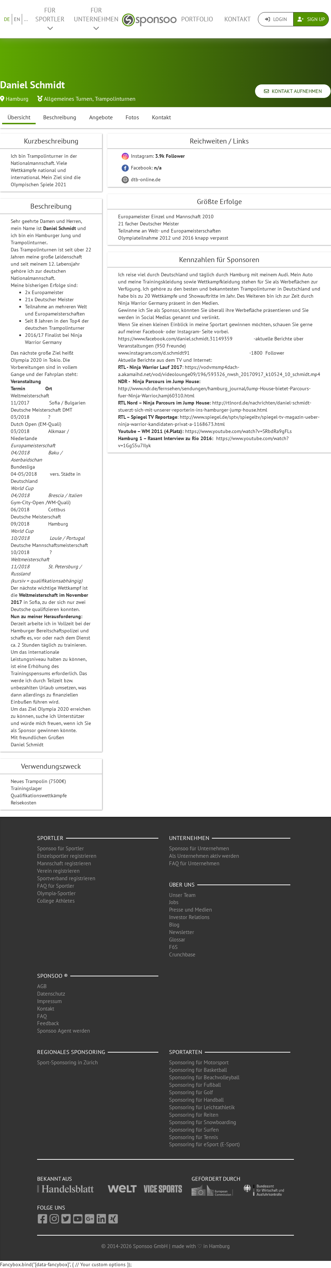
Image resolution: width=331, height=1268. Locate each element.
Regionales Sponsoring (71, 1051)
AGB (42, 986)
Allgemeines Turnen (68, 98)
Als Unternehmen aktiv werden (204, 855)
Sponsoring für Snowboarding (202, 1122)
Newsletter (181, 932)
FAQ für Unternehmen (194, 863)
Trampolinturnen (115, 98)
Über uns (182, 884)
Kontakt (237, 19)
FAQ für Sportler (55, 885)
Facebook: (142, 168)
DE (7, 19)
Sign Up (311, 19)
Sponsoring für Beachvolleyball (204, 1077)
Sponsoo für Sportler (60, 848)
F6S (173, 947)
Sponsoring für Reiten (193, 1114)
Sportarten (185, 1051)
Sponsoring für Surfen (194, 1129)
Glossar (177, 939)
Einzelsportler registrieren (66, 855)
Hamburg (17, 98)
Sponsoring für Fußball (195, 1084)
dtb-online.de (141, 179)
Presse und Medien (190, 909)
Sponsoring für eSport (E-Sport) (204, 1144)
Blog (174, 924)
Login (276, 19)
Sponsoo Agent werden (63, 1030)
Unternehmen (189, 837)
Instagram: (153, 156)
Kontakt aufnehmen (293, 91)
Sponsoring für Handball (196, 1099)
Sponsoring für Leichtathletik (202, 1107)
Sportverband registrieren (66, 878)
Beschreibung (59, 117)
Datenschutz (51, 993)
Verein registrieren (58, 870)
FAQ (42, 1016)
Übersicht (18, 117)
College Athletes (56, 900)
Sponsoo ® (52, 975)
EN (17, 19)
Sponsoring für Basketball (198, 1069)
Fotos (132, 117)
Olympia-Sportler (56, 893)
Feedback (48, 1023)
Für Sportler (50, 18)
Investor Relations (189, 917)
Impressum (49, 1001)
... (26, 19)
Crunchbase (182, 954)
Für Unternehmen (96, 18)
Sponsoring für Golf (191, 1092)
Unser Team (182, 895)
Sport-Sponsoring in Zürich (67, 1062)
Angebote (101, 117)
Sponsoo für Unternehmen (199, 848)
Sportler (50, 837)
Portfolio (197, 19)
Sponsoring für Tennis (193, 1137)
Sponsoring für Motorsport (199, 1062)
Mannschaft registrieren (64, 863)
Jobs (173, 902)
